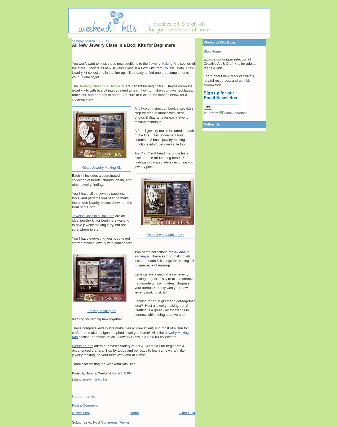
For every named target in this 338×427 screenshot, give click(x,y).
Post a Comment (85, 405)
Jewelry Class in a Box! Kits (93, 216)
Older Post (187, 413)
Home (134, 413)
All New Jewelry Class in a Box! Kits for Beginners (123, 45)
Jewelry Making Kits (164, 64)
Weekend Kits (82, 346)
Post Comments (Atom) (111, 422)
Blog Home (212, 51)
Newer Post (81, 413)
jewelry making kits (95, 379)
